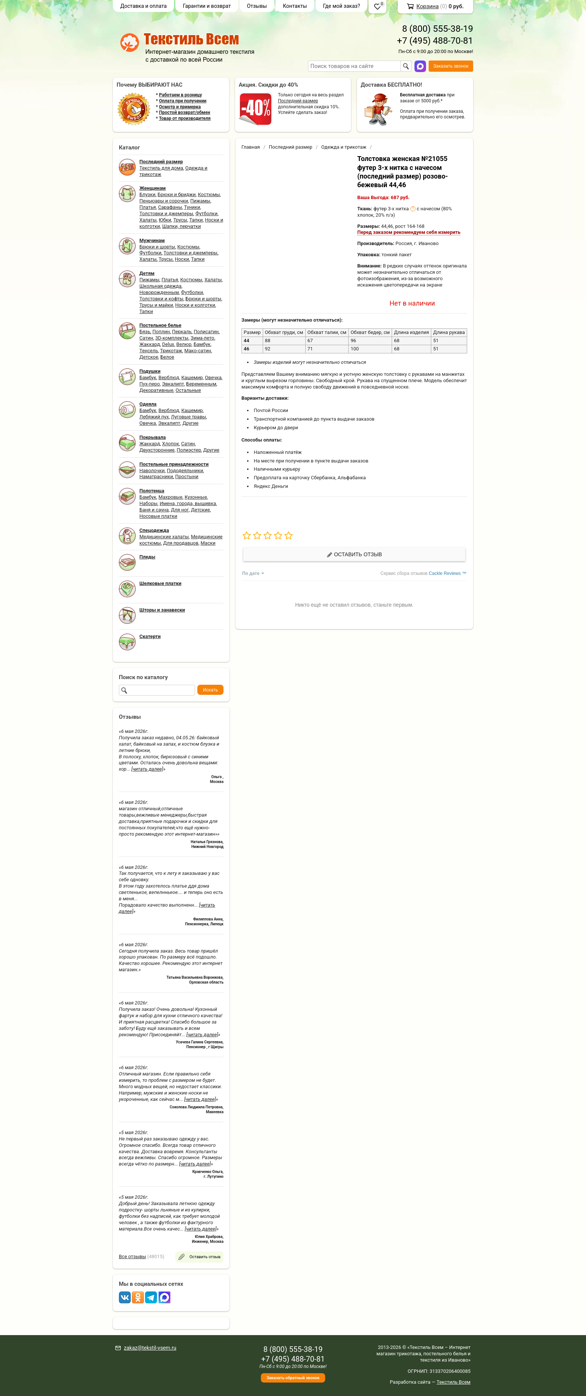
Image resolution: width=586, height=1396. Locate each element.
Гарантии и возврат (207, 6)
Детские (200, 510)
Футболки (206, 213)
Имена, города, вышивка (188, 503)
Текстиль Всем (454, 1382)
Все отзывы (132, 1256)
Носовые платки (158, 516)
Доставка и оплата (143, 6)
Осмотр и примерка (180, 106)
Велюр (183, 344)
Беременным (201, 384)
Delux (168, 344)
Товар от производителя (184, 118)
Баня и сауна (154, 510)
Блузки (147, 194)
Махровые (170, 497)
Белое (167, 357)
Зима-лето (202, 338)
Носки (182, 259)
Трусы (180, 220)
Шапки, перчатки (181, 226)
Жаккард (149, 344)
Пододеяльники (185, 470)
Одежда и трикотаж (343, 147)
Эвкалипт (173, 384)
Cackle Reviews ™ (447, 573)
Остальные (188, 390)
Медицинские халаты (164, 536)
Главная (250, 147)
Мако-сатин (197, 350)
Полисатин (206, 331)
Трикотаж (171, 350)
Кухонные (196, 497)
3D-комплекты (171, 338)
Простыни (186, 476)
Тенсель (148, 350)
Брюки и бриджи (177, 194)
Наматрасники (156, 476)
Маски (208, 543)
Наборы (148, 503)
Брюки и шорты (157, 247)
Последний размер (298, 100)
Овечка (213, 377)
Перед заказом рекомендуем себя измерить (408, 232)
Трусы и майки (156, 305)
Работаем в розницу (180, 94)
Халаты (148, 220)
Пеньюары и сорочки (163, 201)
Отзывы (257, 6)
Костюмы (209, 194)
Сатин (146, 338)
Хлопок (170, 443)
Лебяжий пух (154, 417)
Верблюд (168, 377)
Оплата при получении (182, 100)
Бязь (144, 331)
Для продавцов (180, 543)
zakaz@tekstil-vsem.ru (150, 1348)
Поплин (161, 331)
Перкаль (181, 331)
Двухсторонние (157, 450)
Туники (192, 207)
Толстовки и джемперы (166, 213)
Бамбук (202, 344)
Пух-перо (149, 384)
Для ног (180, 510)
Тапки (196, 220)
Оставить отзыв (354, 554)
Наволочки (152, 470)
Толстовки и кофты (161, 298)
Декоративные (156, 390)
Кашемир (192, 377)
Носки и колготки (195, 305)
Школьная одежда (160, 286)
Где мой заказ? (341, 6)
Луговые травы (188, 417)
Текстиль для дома (161, 168)
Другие (190, 423)
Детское (148, 357)
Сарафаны (170, 207)
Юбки (165, 220)
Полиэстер (189, 450)
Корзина (427, 6)
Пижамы (200, 201)
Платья (147, 207)
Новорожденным (159, 292)
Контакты (295, 6)
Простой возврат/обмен (184, 112)
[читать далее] (147, 769)
